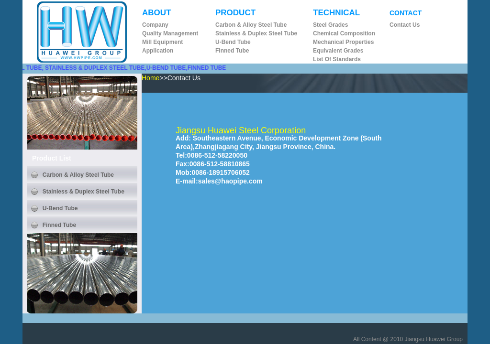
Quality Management (170, 33)
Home (150, 78)
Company (155, 25)
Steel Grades (330, 25)
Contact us (405, 25)
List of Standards (337, 59)
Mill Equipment (162, 42)
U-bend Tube (233, 42)
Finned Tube (232, 50)
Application (157, 50)
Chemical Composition (344, 33)
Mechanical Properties (343, 42)
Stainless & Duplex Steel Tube (256, 33)
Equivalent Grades (338, 50)
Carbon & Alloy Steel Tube (251, 25)
